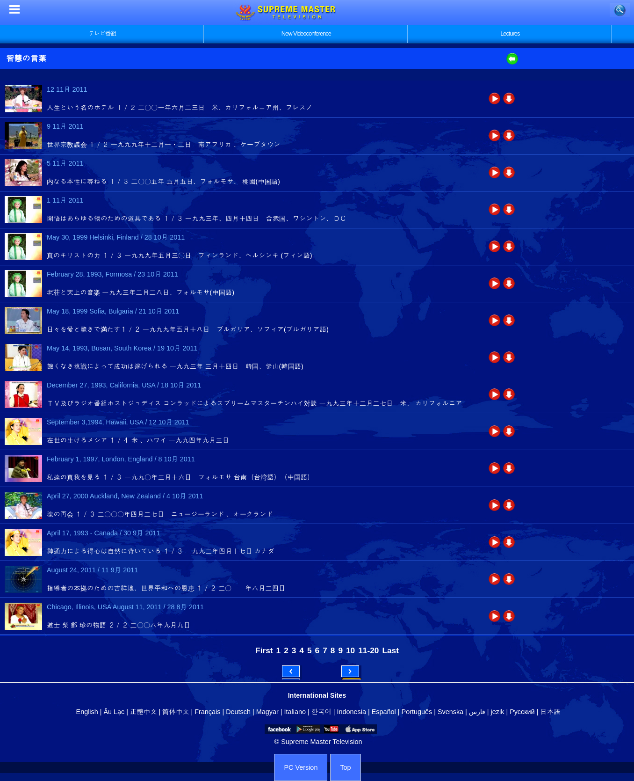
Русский (522, 711)
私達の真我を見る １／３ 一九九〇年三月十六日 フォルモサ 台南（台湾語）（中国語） (180, 477)
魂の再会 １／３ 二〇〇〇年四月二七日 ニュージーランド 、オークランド (160, 514)
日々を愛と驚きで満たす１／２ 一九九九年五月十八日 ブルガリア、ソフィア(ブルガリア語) (188, 329)
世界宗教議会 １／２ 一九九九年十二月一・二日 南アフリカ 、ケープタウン (164, 144)
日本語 (550, 711)
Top (345, 767)
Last (390, 650)
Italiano (295, 711)
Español (384, 711)
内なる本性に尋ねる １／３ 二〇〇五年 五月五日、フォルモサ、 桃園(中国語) (163, 181)
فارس (477, 711)
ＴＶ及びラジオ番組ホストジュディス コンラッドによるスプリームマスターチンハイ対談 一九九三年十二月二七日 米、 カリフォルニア (254, 403)
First (264, 650)
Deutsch (238, 711)
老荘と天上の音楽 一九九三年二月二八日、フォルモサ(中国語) (140, 292)
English (87, 711)
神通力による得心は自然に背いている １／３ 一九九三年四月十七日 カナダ (160, 551)
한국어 (321, 711)
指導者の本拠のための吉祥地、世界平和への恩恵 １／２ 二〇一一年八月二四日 (166, 588)
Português (417, 711)
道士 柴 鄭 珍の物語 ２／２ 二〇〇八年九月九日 (118, 625)
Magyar (267, 711)
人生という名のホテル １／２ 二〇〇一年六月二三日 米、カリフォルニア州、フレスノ (179, 107)
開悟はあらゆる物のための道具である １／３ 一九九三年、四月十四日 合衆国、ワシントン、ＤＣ (196, 218)
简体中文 (175, 711)
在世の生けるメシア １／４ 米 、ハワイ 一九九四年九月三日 (138, 440)
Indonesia (351, 711)
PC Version (300, 767)
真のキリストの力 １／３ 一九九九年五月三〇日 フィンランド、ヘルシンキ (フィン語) (179, 255)
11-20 (368, 650)
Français (207, 711)
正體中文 (143, 711)
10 (350, 650)
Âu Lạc (113, 711)
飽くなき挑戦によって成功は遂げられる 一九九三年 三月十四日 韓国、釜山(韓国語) (175, 366)
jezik (497, 711)
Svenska (450, 711)
